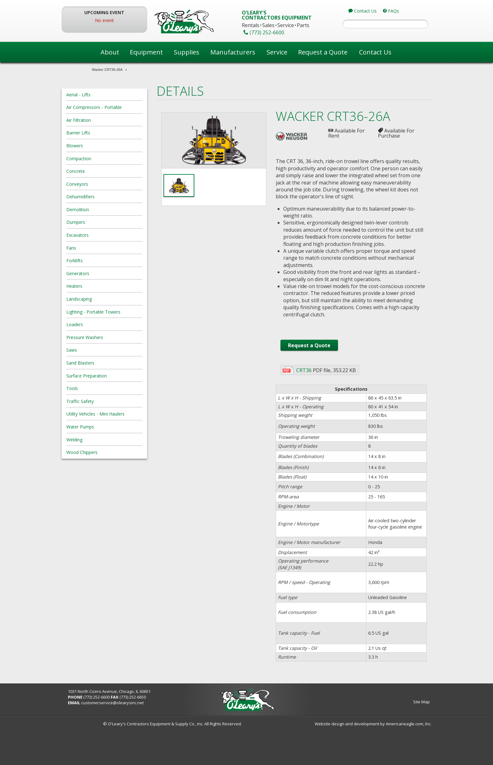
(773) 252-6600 (125, 732)
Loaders (103, 324)
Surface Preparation (115, 376)
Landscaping (107, 299)
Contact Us (375, 52)
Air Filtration (107, 120)
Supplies (186, 52)
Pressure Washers (113, 337)
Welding (103, 440)
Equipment (146, 52)
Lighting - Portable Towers (122, 312)
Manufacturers (232, 52)
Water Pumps (109, 427)
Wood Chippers (110, 452)
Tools (101, 388)
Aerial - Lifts (107, 95)
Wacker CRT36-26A (107, 69)
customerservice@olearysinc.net (141, 738)
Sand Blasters (109, 363)
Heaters (103, 286)
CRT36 (300, 398)
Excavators (106, 235)
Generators (106, 273)
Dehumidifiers (109, 197)
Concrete (104, 171)
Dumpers (104, 222)
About (110, 52)
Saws (100, 350)
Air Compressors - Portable (122, 107)
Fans (100, 248)
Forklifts (103, 261)
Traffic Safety (108, 401)
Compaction (107, 159)
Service (277, 52)
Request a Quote (322, 52)
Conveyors (106, 184)
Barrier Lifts (107, 133)
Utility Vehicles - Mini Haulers (124, 414)
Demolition (106, 209)
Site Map (393, 737)
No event (125, 20)
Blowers (103, 146)
